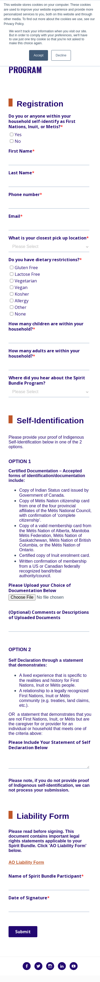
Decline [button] (61, 55)
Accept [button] (38, 55)
